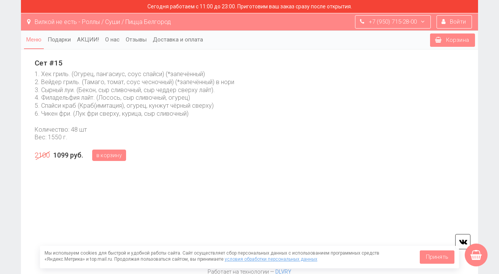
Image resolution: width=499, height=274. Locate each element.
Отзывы (136, 39)
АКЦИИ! (88, 39)
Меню (34, 39)
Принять (437, 256)
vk (462, 241)
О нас (112, 39)
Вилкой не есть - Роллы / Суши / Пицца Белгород (99, 21)
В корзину (109, 155)
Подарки (59, 39)
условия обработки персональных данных (271, 259)
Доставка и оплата (178, 39)
